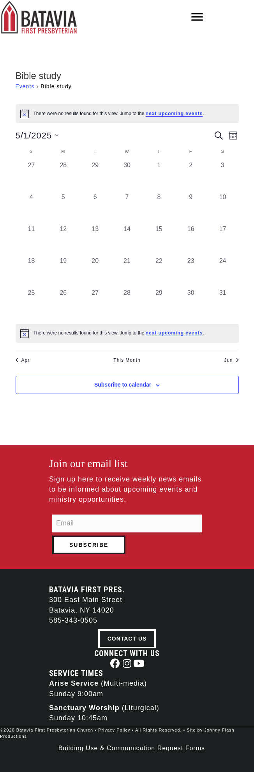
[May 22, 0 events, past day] (159, 272)
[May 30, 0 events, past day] (191, 304)
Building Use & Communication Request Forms (131, 748)
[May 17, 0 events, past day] (223, 240)
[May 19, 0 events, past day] (63, 272)
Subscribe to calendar (122, 385)
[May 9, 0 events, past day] (191, 208)
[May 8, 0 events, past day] (159, 208)
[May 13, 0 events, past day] (95, 240)
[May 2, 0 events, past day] (191, 177)
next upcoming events (174, 113)
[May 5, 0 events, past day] (63, 208)
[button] (115, 663)
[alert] (127, 333)
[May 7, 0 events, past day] (127, 208)
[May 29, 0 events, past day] (159, 304)
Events (25, 86)
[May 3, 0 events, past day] (223, 177)
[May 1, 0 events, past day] (159, 177)
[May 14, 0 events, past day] (127, 240)
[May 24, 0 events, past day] (223, 272)
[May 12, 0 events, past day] (63, 240)
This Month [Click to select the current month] (126, 360)
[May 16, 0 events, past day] (191, 240)
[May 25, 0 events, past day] (32, 304)
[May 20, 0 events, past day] (95, 272)
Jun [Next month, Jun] (231, 360)
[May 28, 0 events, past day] (127, 304)
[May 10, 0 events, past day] (223, 208)
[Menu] (197, 17)
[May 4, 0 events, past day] (32, 208)
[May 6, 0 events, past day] (95, 208)
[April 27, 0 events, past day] (32, 177)
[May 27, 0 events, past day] (95, 304)
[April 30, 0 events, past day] (127, 177)
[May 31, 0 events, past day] (223, 304)
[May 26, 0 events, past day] (63, 304)
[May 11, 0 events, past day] (32, 240)
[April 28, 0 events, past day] (63, 177)
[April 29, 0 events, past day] (95, 177)
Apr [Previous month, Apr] (23, 360)
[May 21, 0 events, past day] (127, 272)
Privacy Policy (114, 730)
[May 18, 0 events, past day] (32, 272)
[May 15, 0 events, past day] (159, 240)
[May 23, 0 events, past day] (191, 272)
